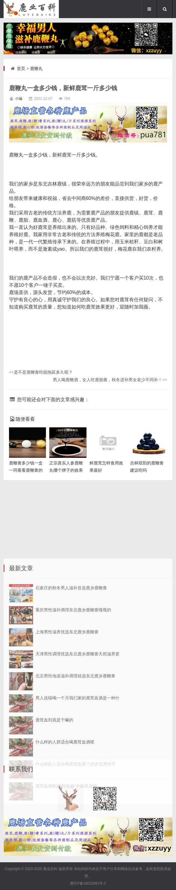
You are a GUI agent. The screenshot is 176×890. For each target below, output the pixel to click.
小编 (18, 99)
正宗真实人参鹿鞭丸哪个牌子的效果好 (66, 470)
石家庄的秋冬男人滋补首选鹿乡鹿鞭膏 (71, 688)
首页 (21, 68)
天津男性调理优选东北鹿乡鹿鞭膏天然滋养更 (77, 754)
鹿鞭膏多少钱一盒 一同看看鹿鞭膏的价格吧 (26, 470)
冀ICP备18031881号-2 (88, 883)
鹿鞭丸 (36, 68)
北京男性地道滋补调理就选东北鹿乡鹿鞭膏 (75, 776)
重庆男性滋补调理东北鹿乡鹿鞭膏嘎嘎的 (73, 710)
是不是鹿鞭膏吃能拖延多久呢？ (41, 372)
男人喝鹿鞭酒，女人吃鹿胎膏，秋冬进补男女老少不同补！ (110, 379)
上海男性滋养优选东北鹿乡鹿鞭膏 (67, 732)
